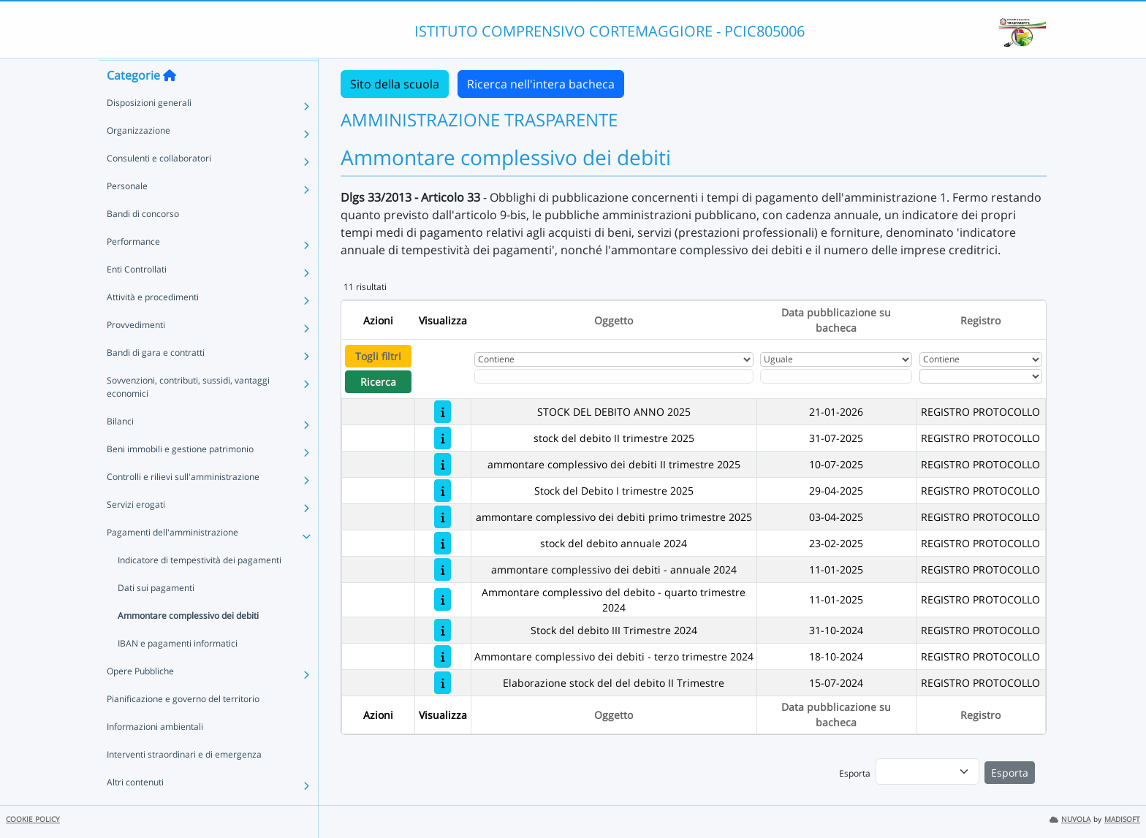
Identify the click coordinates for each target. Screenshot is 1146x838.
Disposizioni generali (149, 130)
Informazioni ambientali (155, 754)
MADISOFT (1122, 819)
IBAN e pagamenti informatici (178, 671)
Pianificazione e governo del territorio (183, 726)
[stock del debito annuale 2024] (442, 543)
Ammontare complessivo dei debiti (188, 643)
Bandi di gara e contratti (156, 380)
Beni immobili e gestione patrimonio (180, 477)
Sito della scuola (394, 84)
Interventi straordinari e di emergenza (184, 782)
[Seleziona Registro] (980, 376)
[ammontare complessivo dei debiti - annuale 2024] (442, 569)
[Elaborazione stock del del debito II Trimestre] (442, 682)
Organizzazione (138, 158)
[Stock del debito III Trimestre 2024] (442, 630)
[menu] (927, 771)
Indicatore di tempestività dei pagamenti (199, 588)
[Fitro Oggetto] (614, 376)
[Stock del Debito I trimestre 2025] (442, 490)
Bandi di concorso (143, 241)
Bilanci (120, 449)
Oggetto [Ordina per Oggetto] (613, 320)
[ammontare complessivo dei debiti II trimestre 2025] (442, 464)
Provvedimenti (136, 352)
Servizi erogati (136, 532)
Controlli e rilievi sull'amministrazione (183, 504)
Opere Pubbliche (140, 699)
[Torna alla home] (169, 103)
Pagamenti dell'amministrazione (172, 560)
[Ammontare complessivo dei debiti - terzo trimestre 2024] (442, 656)
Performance (133, 269)
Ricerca (378, 382)
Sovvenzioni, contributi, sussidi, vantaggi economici (188, 414)
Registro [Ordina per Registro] (980, 320)
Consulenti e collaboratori (159, 186)
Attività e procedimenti (153, 325)
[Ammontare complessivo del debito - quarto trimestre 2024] (442, 599)
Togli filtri (378, 356)
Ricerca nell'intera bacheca (541, 84)
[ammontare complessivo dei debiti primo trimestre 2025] (442, 517)
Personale (127, 213)
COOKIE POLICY (33, 819)
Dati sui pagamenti (156, 615)
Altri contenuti (135, 810)
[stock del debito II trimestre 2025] (442, 438)
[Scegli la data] (836, 376)
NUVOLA (1070, 819)
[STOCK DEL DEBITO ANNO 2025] (442, 411)
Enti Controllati (137, 297)
